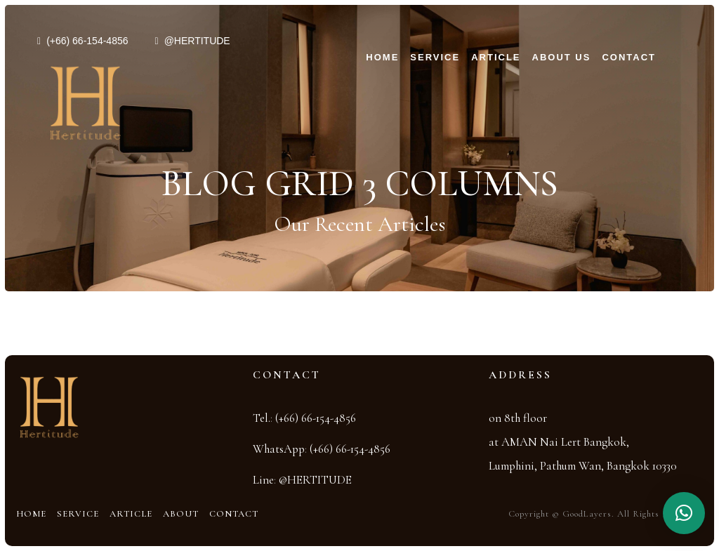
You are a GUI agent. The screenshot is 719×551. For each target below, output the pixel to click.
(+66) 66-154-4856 (87, 40)
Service (435, 57)
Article (495, 57)
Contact (629, 57)
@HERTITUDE (197, 40)
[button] (684, 513)
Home (382, 57)
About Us (561, 57)
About (181, 513)
